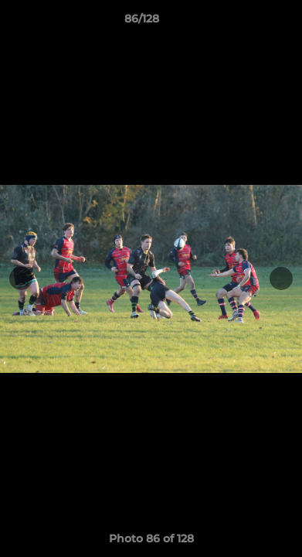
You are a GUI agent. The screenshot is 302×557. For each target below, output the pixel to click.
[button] (246, 22)
